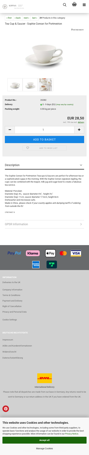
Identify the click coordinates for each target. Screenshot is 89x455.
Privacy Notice (71, 434)
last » (34, 18)
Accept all (44, 440)
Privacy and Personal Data (14, 312)
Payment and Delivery (12, 301)
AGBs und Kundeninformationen (17, 346)
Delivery (9, 104)
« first (9, 18)
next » (26, 18)
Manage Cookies (44, 448)
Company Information (12, 289)
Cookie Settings (9, 319)
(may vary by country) (64, 104)
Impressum (7, 339)
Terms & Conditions (11, 295)
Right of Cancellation (11, 306)
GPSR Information (16, 224)
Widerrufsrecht (9, 352)
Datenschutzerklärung (12, 358)
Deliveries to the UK (11, 282)
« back (18, 18)
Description (12, 165)
